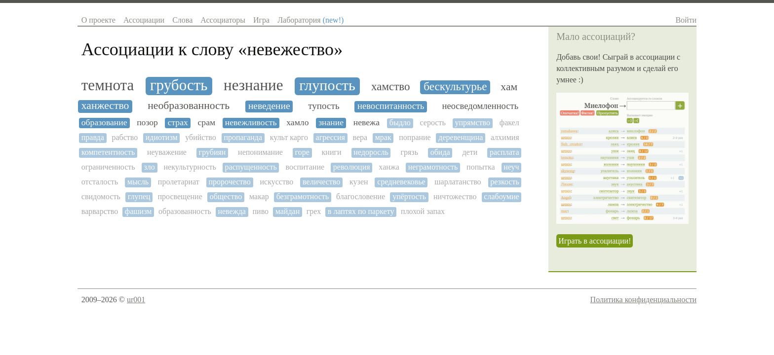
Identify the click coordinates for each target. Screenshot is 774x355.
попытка (480, 167)
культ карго (289, 137)
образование (104, 122)
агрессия (330, 137)
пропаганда (243, 137)
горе (302, 152)
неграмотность (433, 167)
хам (509, 87)
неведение (269, 106)
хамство (390, 86)
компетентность (108, 152)
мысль (138, 182)
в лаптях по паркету (361, 211)
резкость (504, 182)
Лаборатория (310, 20)
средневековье (401, 182)
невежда (232, 211)
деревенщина (460, 137)
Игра (261, 20)
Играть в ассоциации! (594, 241)
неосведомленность (480, 106)
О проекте (98, 20)
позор (147, 122)
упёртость (409, 196)
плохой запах (423, 211)
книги (332, 152)
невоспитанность (390, 106)
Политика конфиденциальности (643, 299)
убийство (200, 137)
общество (226, 196)
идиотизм (162, 137)
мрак (383, 137)
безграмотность (302, 196)
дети (469, 152)
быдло (400, 122)
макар (259, 196)
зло (149, 167)
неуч (511, 167)
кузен (358, 182)
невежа (366, 122)
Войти (686, 20)
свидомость (100, 196)
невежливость (251, 122)
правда (92, 137)
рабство (125, 137)
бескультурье (455, 86)
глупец (139, 196)
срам (207, 122)
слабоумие (501, 196)
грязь (409, 152)
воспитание (304, 167)
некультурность (190, 167)
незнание (253, 85)
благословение (360, 196)
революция (351, 167)
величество (321, 182)
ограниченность (108, 167)
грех (314, 211)
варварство (99, 211)
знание (331, 122)
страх (178, 122)
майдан (287, 211)
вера (359, 137)
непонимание (260, 152)
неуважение (167, 152)
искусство (276, 182)
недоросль (370, 152)
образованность (184, 211)
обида (440, 152)
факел (509, 122)
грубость (179, 85)
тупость (323, 106)
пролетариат (178, 182)
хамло (297, 122)
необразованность (189, 105)
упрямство (472, 122)
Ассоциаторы (222, 20)
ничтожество (454, 196)
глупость (327, 85)
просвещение (179, 196)
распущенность (251, 167)
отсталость (99, 182)
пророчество (230, 182)
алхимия (505, 137)
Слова (182, 20)
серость (433, 122)
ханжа (389, 167)
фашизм (138, 211)
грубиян (212, 152)
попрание (414, 137)
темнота (107, 85)
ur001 (136, 299)
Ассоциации (143, 20)
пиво (261, 211)
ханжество (105, 105)
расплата (504, 152)
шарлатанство (457, 182)
